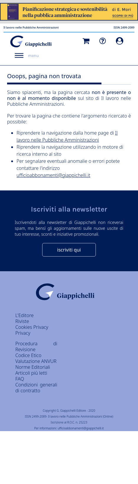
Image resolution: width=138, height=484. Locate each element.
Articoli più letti (31, 373)
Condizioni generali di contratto (36, 387)
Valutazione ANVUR (36, 361)
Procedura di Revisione (36, 346)
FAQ (19, 379)
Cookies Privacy (31, 327)
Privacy (22, 333)
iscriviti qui (69, 250)
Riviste (22, 321)
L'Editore (24, 315)
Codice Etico (28, 355)
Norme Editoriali (32, 367)
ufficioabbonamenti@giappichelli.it (53, 175)
